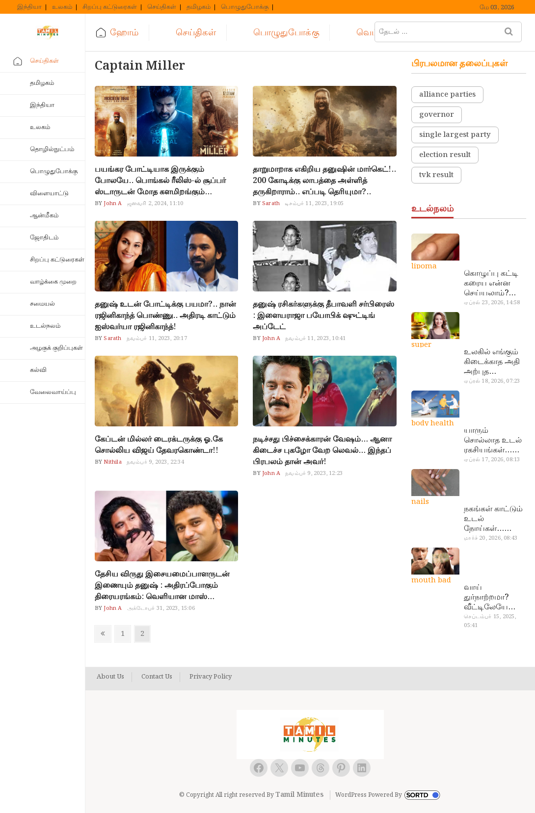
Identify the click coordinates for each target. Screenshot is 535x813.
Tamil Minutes (299, 794)
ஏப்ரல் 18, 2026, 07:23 (492, 381)
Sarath (270, 203)
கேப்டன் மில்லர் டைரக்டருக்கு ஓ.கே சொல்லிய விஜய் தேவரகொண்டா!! (159, 445)
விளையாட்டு (49, 193)
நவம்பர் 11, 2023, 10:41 (315, 338)
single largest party (455, 135)
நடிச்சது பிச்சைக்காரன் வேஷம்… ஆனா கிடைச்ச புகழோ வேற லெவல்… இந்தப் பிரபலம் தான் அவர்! (322, 451)
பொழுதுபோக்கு (244, 7)
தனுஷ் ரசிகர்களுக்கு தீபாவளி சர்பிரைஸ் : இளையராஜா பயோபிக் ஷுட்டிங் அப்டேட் (323, 316)
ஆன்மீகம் (44, 215)
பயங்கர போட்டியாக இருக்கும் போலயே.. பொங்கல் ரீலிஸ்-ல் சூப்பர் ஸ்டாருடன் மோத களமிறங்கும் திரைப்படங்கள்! (160, 181)
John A (112, 203)
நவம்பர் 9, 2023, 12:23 (314, 473)
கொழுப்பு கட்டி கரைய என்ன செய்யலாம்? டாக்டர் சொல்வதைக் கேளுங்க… (491, 283)
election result (445, 155)
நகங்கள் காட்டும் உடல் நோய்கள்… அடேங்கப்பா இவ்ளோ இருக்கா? (493, 519)
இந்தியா (29, 7)
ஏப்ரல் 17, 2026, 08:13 (492, 459)
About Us (110, 677)
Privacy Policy (210, 677)
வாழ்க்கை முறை (53, 282)
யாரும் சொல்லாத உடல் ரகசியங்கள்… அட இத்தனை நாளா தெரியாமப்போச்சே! (493, 440)
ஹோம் (124, 33)
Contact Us (156, 677)
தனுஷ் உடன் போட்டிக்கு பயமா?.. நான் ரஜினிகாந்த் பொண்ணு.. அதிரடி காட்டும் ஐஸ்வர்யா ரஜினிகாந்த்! (165, 316)
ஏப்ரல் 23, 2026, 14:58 (492, 302)
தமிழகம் (199, 7)
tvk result (436, 175)
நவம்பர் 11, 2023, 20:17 (157, 338)
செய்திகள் (161, 7)
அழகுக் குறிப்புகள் (56, 348)
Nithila (112, 462)
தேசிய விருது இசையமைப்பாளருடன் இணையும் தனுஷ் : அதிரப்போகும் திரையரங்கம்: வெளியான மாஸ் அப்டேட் (162, 586)
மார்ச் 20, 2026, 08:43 (490, 538)
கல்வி (38, 370)
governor (436, 115)
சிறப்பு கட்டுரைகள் (109, 7)
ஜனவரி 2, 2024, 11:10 (155, 203)
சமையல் (42, 304)
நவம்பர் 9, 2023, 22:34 (155, 462)
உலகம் (62, 7)
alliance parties (447, 95)
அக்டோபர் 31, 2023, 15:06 (161, 608)
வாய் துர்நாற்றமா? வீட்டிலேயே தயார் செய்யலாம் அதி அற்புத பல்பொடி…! (493, 597)
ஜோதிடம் (44, 238)
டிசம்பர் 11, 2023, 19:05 (314, 203)
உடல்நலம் (45, 326)
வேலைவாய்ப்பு (53, 392)
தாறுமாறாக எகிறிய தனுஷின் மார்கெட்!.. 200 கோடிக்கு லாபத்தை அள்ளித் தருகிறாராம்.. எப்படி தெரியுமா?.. (324, 181)
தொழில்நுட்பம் (52, 149)
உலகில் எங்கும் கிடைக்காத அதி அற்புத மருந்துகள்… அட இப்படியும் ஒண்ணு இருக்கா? (495, 362)
